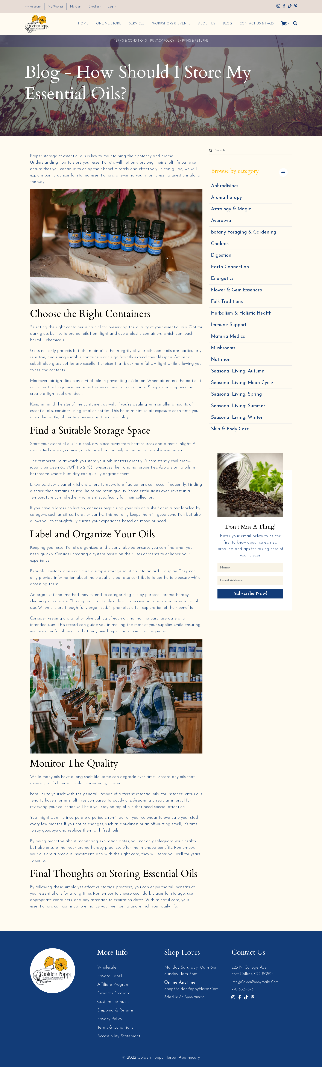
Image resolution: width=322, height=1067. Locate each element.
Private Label (109, 976)
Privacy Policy (162, 40)
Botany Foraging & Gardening (243, 232)
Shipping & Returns (193, 40)
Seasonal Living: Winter (237, 417)
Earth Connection (230, 266)
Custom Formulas (113, 1001)
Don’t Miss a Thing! (250, 526)
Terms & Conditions (130, 40)
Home (83, 23)
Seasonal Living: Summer (238, 405)
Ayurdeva (221, 220)
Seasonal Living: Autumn (237, 371)
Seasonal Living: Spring (236, 394)
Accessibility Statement (118, 1036)
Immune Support (228, 324)
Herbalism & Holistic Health (241, 313)
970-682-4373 (242, 989)
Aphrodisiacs (224, 185)
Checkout (97, 6)
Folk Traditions (227, 301)
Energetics (222, 278)
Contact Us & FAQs (256, 23)
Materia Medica (228, 336)
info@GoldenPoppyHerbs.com (254, 982)
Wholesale (106, 967)
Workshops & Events (171, 23)
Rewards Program (113, 993)
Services (136, 23)
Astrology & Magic (231, 208)
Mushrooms (223, 347)
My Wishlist (57, 6)
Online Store (108, 23)
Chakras (220, 243)
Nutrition (221, 359)
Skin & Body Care (230, 428)
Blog (227, 23)
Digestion (221, 255)
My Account (33, 6)
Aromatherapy (226, 197)
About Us (206, 23)
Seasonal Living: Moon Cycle (242, 382)
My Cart (78, 6)
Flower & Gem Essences (236, 290)
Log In (115, 6)
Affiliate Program (113, 984)
